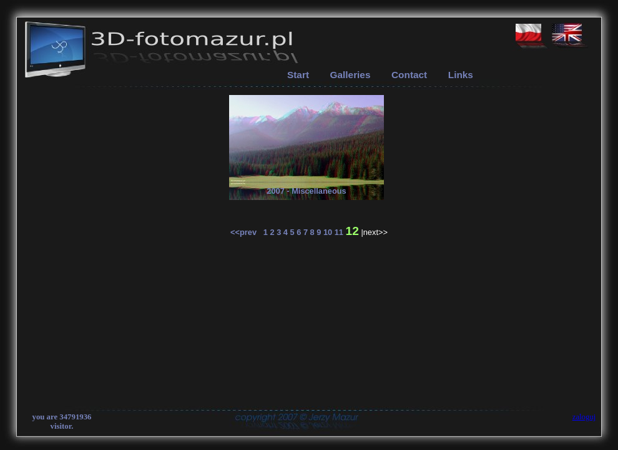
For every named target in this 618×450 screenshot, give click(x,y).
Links (460, 74)
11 (339, 232)
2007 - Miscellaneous (306, 191)
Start (298, 74)
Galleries (350, 74)
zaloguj (584, 416)
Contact (409, 74)
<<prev (246, 232)
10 (327, 232)
